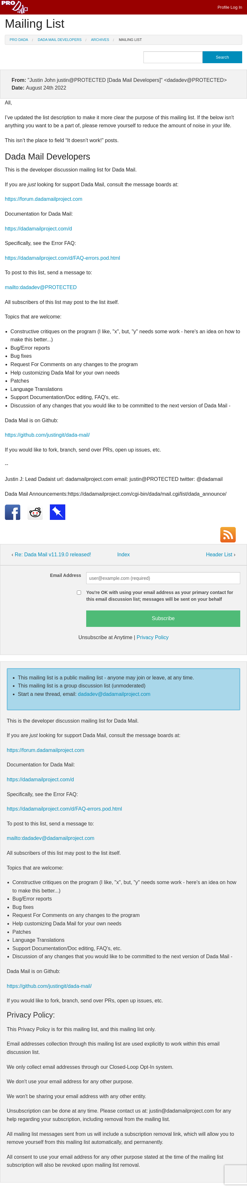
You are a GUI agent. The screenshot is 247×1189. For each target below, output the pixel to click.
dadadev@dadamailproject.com (114, 694)
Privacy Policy (153, 637)
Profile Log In (229, 7)
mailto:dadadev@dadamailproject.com (50, 838)
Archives (100, 40)
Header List (219, 554)
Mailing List (130, 40)
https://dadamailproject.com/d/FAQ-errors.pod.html (62, 258)
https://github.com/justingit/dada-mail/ (47, 435)
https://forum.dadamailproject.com (43, 199)
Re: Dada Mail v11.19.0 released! (53, 554)
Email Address (65, 575)
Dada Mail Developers (60, 40)
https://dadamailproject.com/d (38, 228)
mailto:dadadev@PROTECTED (41, 287)
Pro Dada (19, 40)
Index (123, 554)
